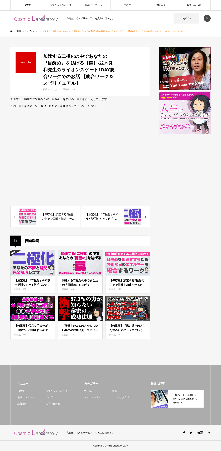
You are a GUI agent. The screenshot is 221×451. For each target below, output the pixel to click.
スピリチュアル (92, 397)
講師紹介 (160, 5)
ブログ (127, 5)
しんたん (55, 89)
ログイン (186, 18)
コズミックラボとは (60, 5)
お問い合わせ (194, 5)
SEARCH (207, 18)
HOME (27, 5)
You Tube (89, 391)
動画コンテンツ (93, 5)
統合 (114, 391)
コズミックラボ (120, 397)
